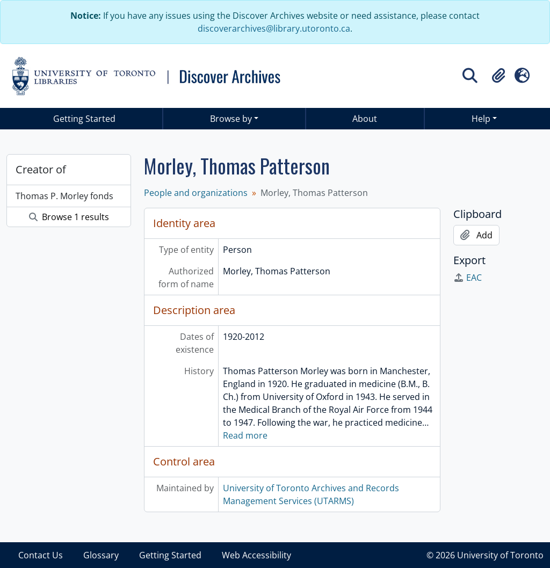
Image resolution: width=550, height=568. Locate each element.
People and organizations (196, 193)
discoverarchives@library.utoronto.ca (274, 28)
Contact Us (40, 555)
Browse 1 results (69, 217)
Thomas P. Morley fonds (64, 196)
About (364, 119)
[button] (498, 76)
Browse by (231, 119)
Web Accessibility (256, 555)
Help (481, 119)
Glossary (101, 555)
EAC (467, 277)
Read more (245, 435)
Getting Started (84, 119)
